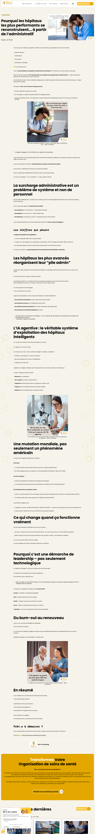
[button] (27, 4)
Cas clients (53, 3)
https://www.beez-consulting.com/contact (34, 735)
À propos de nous (40, 3)
